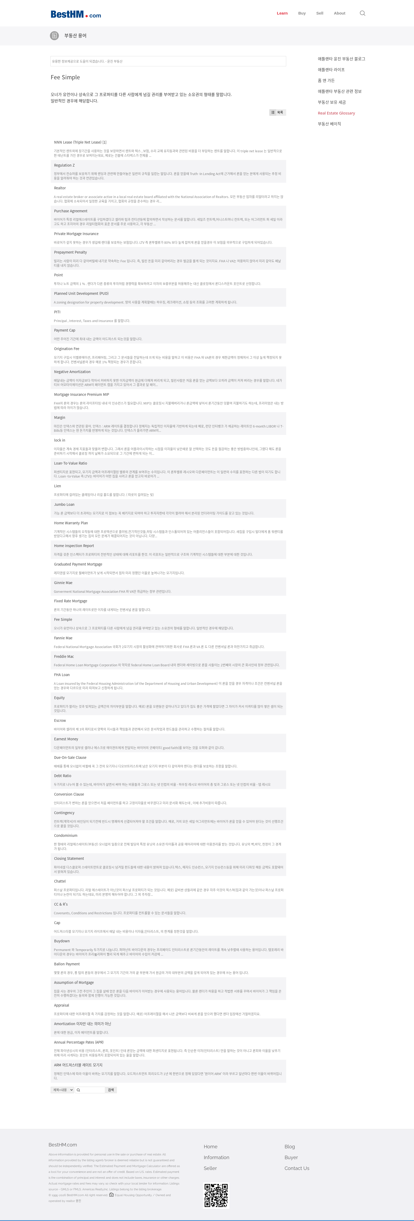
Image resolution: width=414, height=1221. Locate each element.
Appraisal (61, 1005)
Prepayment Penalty (70, 252)
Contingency (64, 812)
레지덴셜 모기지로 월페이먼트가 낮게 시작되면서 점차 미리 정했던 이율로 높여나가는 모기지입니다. (119, 573)
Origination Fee (66, 348)
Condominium (65, 835)
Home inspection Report (74, 545)
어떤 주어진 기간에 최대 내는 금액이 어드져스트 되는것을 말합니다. (98, 339)
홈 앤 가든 (326, 80)
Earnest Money (66, 738)
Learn (282, 13)
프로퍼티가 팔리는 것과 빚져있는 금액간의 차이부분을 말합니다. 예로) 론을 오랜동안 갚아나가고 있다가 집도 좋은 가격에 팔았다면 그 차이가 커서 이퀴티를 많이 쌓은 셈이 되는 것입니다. (168, 708)
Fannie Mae (63, 637)
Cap (57, 922)
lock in (59, 440)
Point (58, 274)
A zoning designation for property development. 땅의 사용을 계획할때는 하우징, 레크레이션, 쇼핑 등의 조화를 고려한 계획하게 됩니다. (145, 302)
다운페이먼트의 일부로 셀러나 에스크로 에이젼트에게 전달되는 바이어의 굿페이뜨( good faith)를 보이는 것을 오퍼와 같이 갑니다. (139, 747)
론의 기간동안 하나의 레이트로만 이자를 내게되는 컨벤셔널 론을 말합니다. (102, 609)
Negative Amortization (72, 371)
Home (211, 1146)
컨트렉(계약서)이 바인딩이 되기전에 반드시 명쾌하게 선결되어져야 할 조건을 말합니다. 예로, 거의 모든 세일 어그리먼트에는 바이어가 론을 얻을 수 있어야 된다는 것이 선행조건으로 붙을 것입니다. (168, 823)
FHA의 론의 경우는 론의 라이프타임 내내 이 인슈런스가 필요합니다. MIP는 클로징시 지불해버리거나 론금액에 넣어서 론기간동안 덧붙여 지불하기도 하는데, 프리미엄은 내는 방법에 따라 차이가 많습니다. (169, 405)
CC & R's (61, 904)
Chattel (60, 881)
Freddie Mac (64, 656)
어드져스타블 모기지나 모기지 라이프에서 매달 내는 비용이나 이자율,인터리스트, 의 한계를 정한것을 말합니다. (126, 931)
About (339, 13)
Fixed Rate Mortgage (70, 600)
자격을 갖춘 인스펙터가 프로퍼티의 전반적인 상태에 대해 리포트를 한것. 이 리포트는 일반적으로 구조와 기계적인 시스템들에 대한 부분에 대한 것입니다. (153, 554)
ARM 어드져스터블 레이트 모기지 (78, 1064)
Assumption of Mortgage (74, 982)
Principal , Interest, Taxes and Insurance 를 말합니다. (92, 320)
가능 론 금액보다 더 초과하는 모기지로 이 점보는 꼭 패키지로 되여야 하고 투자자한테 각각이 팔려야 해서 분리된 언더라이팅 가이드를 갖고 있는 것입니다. (154, 513)
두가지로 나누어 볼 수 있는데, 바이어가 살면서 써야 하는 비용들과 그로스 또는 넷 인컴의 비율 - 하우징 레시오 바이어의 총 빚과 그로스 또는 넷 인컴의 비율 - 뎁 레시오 (162, 784)
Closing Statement (69, 858)
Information (216, 1157)
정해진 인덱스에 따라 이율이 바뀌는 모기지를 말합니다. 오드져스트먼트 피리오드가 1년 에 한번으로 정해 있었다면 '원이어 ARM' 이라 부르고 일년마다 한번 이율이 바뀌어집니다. (168, 1075)
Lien (57, 485)
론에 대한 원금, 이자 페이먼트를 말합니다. (81, 1032)
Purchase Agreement (70, 210)
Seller (210, 1168)
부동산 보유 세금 (332, 102)
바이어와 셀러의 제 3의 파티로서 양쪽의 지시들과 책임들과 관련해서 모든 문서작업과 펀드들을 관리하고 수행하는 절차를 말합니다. (139, 729)
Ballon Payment (67, 963)
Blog (290, 1146)
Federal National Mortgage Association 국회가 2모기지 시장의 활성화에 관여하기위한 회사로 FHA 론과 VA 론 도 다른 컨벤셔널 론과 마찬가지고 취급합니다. (159, 646)
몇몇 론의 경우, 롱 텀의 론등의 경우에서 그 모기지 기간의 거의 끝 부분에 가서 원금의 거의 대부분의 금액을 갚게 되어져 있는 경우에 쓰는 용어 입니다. (151, 972)
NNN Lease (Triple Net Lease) (77, 142)
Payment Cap (64, 330)
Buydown (62, 940)
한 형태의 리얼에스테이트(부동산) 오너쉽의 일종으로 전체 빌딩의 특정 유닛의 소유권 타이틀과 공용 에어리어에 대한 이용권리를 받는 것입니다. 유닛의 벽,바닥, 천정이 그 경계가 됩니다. (167, 846)
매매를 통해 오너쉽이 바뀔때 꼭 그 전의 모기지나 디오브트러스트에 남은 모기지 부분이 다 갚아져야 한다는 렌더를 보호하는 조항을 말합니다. (145, 766)
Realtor (60, 187)
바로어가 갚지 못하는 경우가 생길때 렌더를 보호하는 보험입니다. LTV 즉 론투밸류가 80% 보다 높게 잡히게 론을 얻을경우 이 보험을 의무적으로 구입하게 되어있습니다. (163, 242)
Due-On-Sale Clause (70, 757)
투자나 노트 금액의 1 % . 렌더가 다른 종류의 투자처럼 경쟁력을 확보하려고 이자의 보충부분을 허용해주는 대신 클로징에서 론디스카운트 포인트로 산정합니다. (157, 283)
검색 (111, 1089)
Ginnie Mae (63, 582)
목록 (276, 112)
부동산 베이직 (329, 123)
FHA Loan (62, 674)
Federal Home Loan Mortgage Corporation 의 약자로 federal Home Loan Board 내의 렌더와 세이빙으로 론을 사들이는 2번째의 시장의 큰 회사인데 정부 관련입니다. (167, 665)
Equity (59, 697)
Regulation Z (64, 164)
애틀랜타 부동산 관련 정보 (340, 91)
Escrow (60, 720)
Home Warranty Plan (71, 522)
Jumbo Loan (64, 504)
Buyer (291, 1157)
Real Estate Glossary (336, 113)
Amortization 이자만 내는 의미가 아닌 (82, 1023)
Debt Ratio (62, 775)
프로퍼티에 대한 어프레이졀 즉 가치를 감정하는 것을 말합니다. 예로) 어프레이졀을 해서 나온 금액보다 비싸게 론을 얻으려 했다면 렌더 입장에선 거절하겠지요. (157, 1014)
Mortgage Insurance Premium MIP (81, 394)
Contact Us (297, 1168)
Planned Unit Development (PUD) (81, 293)
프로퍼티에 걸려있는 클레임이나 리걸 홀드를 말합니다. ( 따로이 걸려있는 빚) (104, 494)
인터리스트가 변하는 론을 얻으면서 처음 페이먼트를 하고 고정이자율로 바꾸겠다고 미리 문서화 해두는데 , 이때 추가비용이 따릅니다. (140, 803)
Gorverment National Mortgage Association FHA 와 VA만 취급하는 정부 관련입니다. (112, 591)
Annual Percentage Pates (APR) (78, 1041)
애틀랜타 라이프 (331, 69)
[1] (104, 142)
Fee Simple (65, 77)
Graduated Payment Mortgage (78, 564)
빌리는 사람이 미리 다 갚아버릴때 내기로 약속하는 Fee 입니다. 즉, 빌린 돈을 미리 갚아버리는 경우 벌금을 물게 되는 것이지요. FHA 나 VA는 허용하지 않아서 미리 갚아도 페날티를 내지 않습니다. (167, 263)
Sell (319, 13)
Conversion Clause (69, 794)
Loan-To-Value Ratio (70, 463)
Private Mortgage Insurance (76, 233)
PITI (57, 311)
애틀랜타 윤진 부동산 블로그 (341, 58)
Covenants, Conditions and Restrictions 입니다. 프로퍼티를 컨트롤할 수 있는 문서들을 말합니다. (120, 913)
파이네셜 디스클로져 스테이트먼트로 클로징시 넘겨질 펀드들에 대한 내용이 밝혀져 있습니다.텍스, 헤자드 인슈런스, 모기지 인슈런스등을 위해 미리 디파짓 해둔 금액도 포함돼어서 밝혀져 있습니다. (168, 869)
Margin (59, 417)
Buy (302, 13)
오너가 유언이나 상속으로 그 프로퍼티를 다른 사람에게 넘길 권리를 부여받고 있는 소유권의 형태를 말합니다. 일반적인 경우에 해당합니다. (144, 628)
